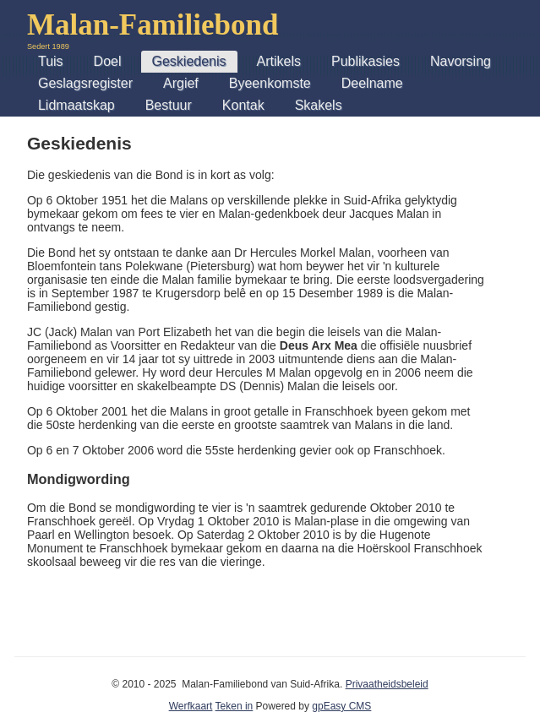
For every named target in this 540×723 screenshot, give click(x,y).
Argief (181, 83)
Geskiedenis (189, 61)
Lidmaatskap (76, 105)
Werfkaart (191, 706)
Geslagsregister (85, 83)
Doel (108, 61)
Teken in (234, 706)
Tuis (50, 61)
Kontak (243, 105)
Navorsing (460, 61)
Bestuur (168, 105)
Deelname (372, 83)
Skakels (318, 105)
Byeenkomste (270, 83)
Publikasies (365, 61)
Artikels (279, 61)
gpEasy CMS (341, 706)
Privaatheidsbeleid (387, 684)
